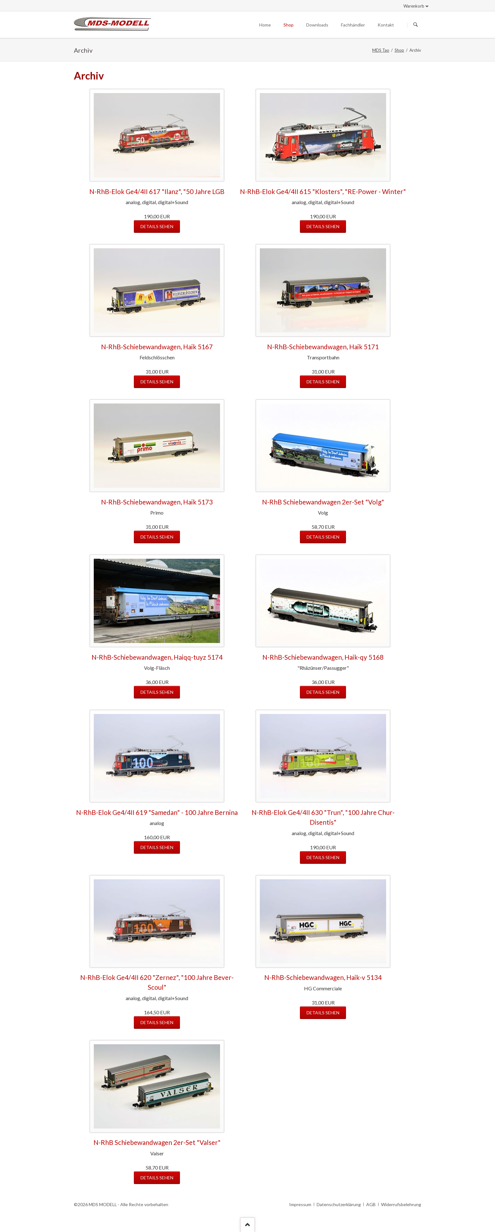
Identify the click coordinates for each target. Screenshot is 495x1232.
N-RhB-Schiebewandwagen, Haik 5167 (157, 347)
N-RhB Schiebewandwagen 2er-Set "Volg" (323, 502)
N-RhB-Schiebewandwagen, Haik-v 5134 (323, 977)
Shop (399, 50)
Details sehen (156, 226)
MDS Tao (380, 50)
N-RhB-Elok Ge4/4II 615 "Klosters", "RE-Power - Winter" (323, 191)
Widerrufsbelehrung (401, 1204)
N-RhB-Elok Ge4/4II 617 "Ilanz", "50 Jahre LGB (156, 191)
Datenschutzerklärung (339, 1204)
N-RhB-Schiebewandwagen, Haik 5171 (323, 347)
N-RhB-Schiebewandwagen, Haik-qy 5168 (323, 657)
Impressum (300, 1204)
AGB (371, 1204)
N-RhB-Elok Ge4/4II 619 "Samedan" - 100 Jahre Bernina (157, 812)
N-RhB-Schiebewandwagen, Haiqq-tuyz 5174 (157, 657)
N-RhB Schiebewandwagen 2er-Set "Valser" (157, 1142)
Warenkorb (413, 6)
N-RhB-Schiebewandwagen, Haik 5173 (157, 502)
